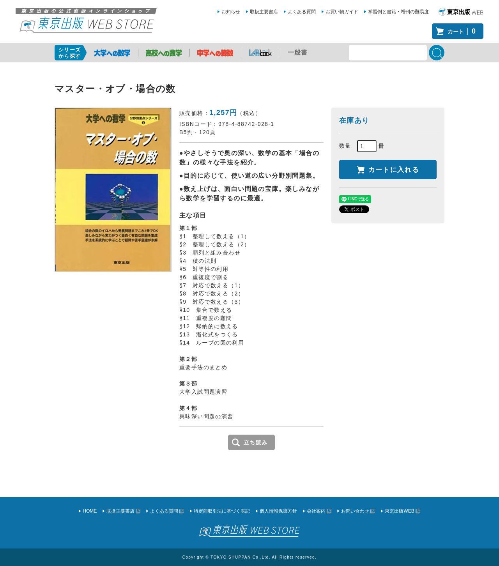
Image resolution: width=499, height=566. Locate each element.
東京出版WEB (399, 511)
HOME (90, 511)
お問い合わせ (355, 511)
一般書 (298, 52)
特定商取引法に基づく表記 (222, 511)
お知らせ (230, 11)
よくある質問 (302, 11)
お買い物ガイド (342, 11)
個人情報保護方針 (278, 511)
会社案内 (316, 511)
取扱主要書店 (264, 11)
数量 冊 (362, 146)
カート (464, 31)
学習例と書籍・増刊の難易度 (398, 11)
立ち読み (256, 442)
